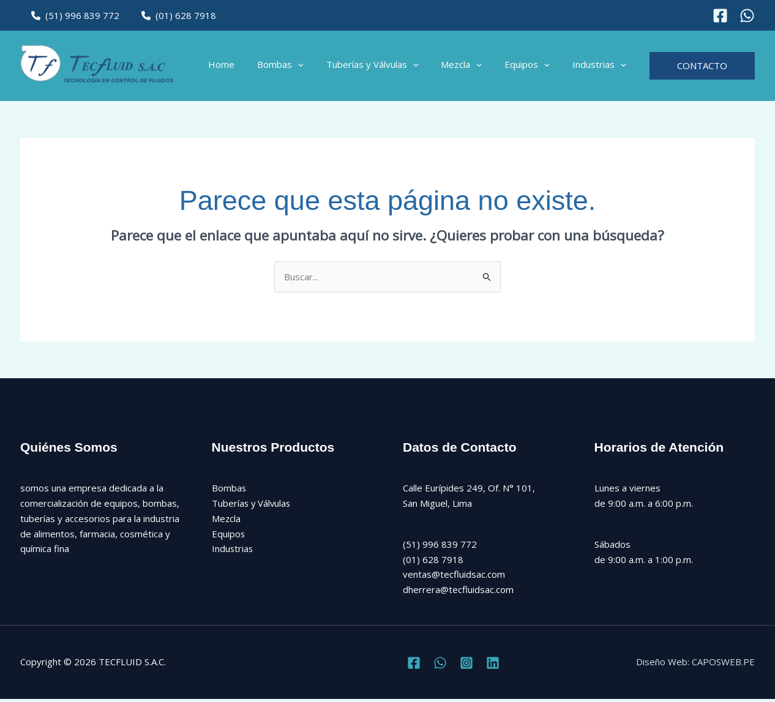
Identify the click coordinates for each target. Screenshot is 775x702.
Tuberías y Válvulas (386, 67)
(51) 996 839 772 (73, 15)
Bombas (298, 67)
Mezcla (471, 67)
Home (244, 67)
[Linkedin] (493, 666)
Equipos (533, 67)
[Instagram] (747, 15)
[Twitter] (440, 666)
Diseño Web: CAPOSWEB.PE (695, 665)
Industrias (601, 67)
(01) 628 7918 (173, 15)
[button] (316, 67)
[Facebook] (720, 15)
